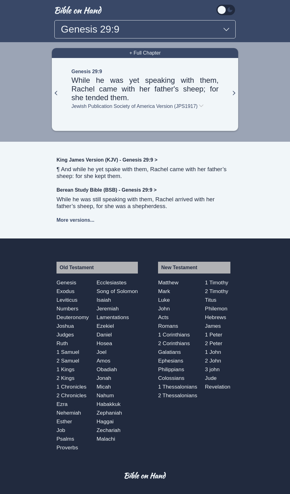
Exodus (66, 291)
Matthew (168, 282)
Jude (211, 378)
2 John (213, 361)
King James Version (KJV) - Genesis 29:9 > (107, 159)
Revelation (217, 387)
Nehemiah (69, 413)
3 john (212, 369)
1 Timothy (216, 282)
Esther (64, 421)
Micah (104, 387)
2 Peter (213, 343)
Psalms (65, 439)
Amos (103, 361)
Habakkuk (108, 404)
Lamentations (113, 317)
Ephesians (170, 361)
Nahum (105, 395)
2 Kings (66, 378)
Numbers (67, 308)
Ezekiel (105, 326)
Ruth (62, 343)
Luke (164, 300)
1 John (213, 352)
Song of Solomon (117, 291)
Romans (168, 326)
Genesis (66, 282)
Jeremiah (108, 308)
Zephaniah (109, 413)
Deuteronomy (73, 317)
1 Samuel (68, 352)
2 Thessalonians (177, 395)
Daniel (104, 335)
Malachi (106, 439)
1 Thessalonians (177, 387)
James (213, 326)
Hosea (104, 343)
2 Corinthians (174, 343)
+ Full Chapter (145, 53)
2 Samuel (68, 361)
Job (61, 430)
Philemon (216, 308)
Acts (163, 317)
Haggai (105, 421)
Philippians (171, 369)
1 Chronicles (71, 387)
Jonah (104, 378)
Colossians (171, 378)
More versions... (75, 220)
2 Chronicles (71, 395)
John (164, 308)
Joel (101, 352)
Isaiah (104, 300)
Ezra (62, 404)
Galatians (169, 352)
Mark (164, 291)
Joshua (65, 326)
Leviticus (67, 300)
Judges (65, 335)
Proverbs (67, 447)
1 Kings (66, 369)
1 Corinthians (174, 335)
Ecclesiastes (111, 282)
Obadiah (107, 369)
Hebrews (215, 317)
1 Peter (213, 335)
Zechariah (108, 430)
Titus (210, 300)
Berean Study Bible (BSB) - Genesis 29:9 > (106, 190)
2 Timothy (216, 291)
